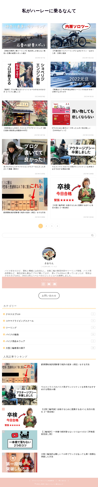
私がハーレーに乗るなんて (49, 10)
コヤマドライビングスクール (50, 320)
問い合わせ (62, 480)
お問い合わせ (49, 295)
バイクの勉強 (50, 334)
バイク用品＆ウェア (50, 341)
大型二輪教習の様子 (50, 347)
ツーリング (50, 327)
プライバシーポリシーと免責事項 (43, 480)
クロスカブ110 (50, 314)
